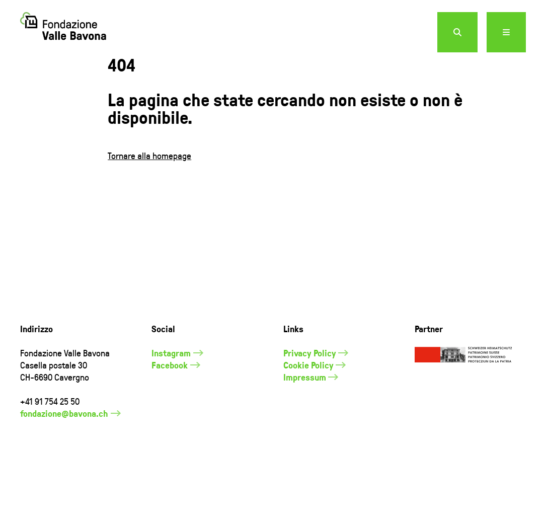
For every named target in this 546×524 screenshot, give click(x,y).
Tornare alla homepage (149, 179)
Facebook (169, 389)
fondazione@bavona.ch (64, 437)
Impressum (304, 401)
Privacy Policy (309, 377)
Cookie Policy (308, 389)
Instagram (171, 377)
